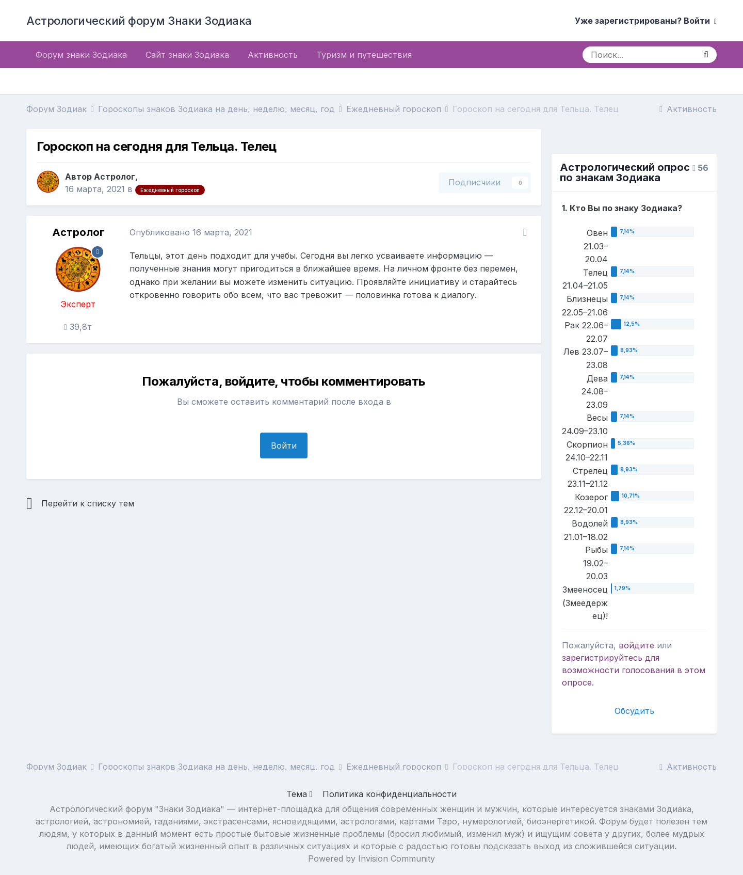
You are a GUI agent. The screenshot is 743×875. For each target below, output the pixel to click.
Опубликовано (191, 232)
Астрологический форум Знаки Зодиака (139, 20)
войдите (636, 645)
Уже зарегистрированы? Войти (646, 20)
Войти (284, 445)
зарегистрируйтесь (602, 658)
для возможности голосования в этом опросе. (633, 670)
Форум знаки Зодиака (81, 55)
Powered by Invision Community (371, 858)
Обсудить (634, 711)
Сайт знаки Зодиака (187, 55)
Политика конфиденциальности (389, 794)
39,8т (78, 327)
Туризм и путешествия (364, 55)
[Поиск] (639, 54)
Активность (273, 55)
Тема (299, 794)
